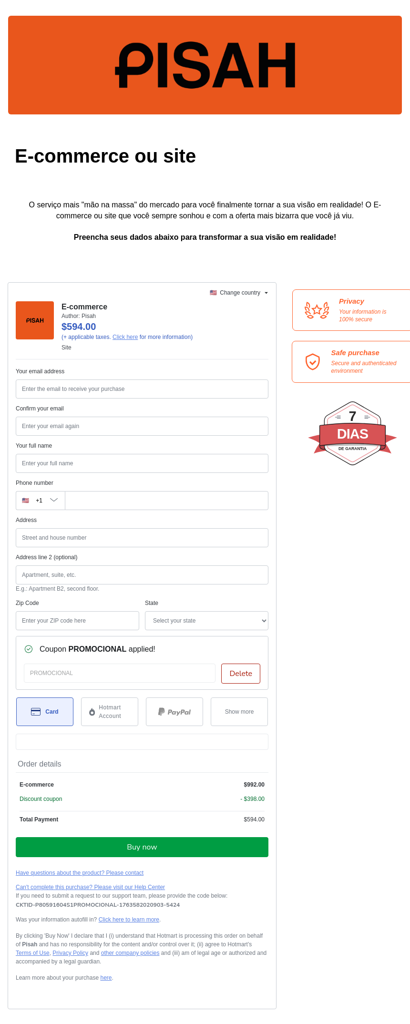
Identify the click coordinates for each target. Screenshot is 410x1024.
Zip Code (27, 603)
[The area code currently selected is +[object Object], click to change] (40, 500)
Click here (125, 337)
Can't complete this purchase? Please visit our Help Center (90, 887)
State (151, 603)
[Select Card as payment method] (45, 712)
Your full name (34, 445)
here (106, 977)
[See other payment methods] (239, 712)
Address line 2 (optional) (46, 557)
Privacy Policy (70, 953)
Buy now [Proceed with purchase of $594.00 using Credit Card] (142, 847)
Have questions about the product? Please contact (80, 873)
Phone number (34, 483)
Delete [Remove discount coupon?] (240, 673)
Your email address (40, 371)
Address (26, 520)
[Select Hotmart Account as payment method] (110, 712)
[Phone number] (166, 500)
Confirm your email (40, 408)
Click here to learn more (129, 919)
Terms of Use (33, 953)
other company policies (130, 953)
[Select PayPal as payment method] (174, 712)
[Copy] (97, 905)
